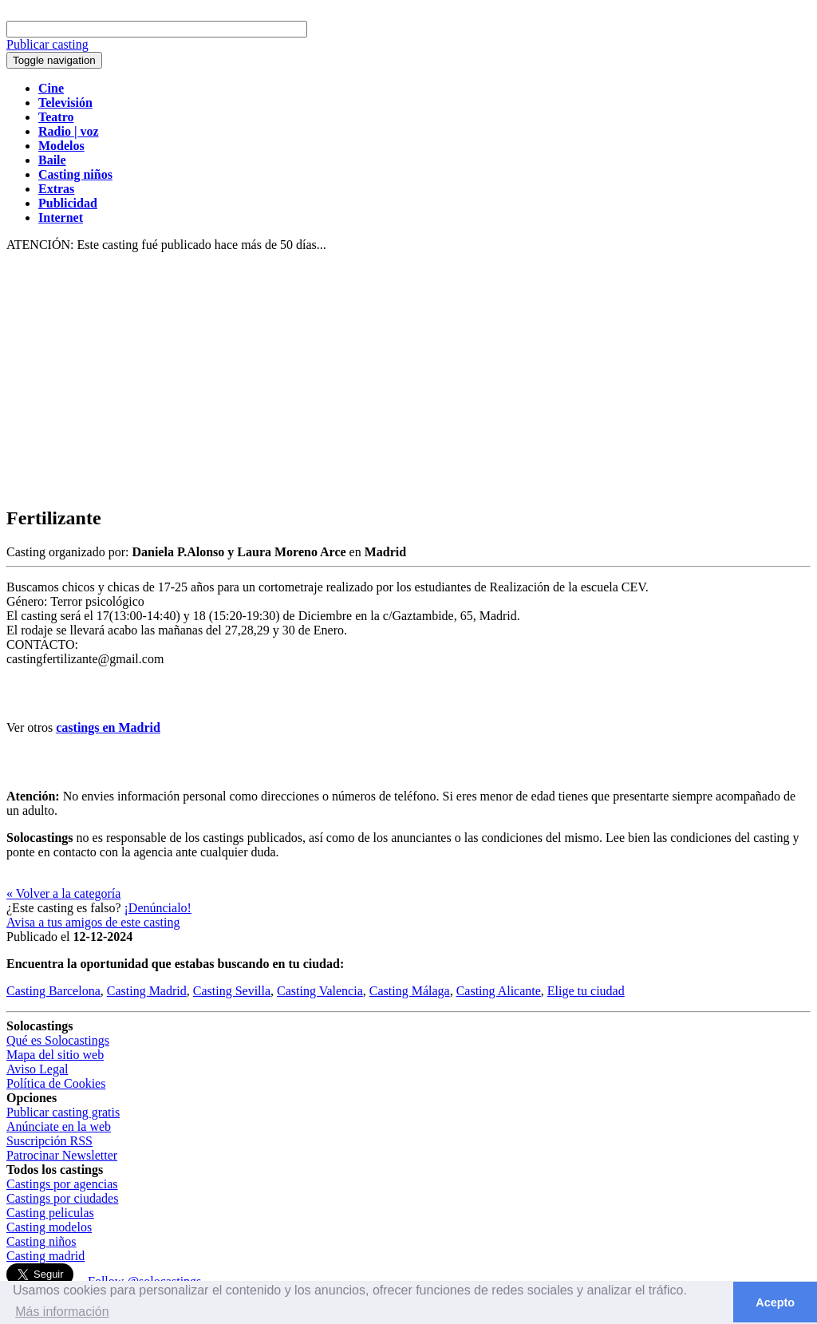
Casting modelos (49, 1227)
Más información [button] (62, 1311)
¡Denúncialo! (157, 908)
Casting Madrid (147, 991)
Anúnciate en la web (58, 1126)
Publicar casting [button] (47, 44)
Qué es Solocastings (57, 1040)
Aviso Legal (37, 1069)
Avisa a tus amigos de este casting (93, 922)
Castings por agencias (62, 1184)
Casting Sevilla (231, 991)
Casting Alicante (498, 991)
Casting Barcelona (53, 991)
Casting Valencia (320, 991)
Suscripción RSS (49, 1141)
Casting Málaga (409, 991)
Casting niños (41, 1241)
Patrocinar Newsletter (61, 1155)
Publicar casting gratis (63, 1112)
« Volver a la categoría (63, 893)
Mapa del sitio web (55, 1054)
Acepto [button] (775, 1302)
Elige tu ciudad (586, 991)
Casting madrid (45, 1256)
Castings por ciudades (62, 1198)
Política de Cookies (55, 1083)
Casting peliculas (50, 1212)
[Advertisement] (408, 380)
